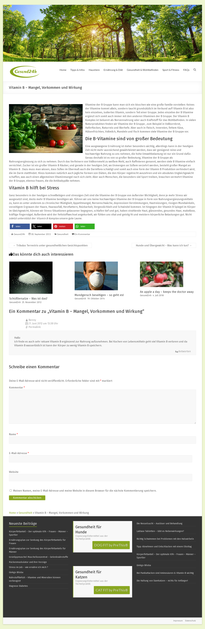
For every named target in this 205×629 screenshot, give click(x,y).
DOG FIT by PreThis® (111, 545)
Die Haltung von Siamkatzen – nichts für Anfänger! (162, 580)
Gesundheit (62, 234)
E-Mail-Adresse (19, 453)
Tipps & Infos (77, 69)
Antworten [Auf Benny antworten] (184, 351)
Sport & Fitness (170, 69)
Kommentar (17, 387)
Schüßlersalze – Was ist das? (28, 298)
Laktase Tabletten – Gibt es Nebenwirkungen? (160, 531)
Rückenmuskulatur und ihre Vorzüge (28, 562)
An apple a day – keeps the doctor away (167, 292)
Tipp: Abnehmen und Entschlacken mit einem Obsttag (164, 546)
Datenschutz (190, 620)
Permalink (35, 327)
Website (13, 471)
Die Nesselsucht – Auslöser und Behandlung (159, 523)
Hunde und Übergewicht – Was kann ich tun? (164, 245)
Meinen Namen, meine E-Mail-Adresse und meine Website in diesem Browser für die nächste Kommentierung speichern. (84, 490)
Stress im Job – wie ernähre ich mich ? (28, 567)
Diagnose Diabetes (18, 586)
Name (13, 434)
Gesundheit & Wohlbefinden (142, 69)
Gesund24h (19, 234)
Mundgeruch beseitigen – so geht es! (99, 295)
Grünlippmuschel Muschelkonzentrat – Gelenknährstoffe (38, 557)
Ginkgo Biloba (16, 572)
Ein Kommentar (82, 234)
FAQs (186, 69)
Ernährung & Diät (113, 69)
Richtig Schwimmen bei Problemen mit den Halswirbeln (165, 539)
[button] (20, 226)
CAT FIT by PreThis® (112, 590)
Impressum (178, 620)
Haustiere (94, 69)
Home (63, 69)
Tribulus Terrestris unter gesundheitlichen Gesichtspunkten (50, 245)
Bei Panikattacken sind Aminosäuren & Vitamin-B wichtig (165, 573)
